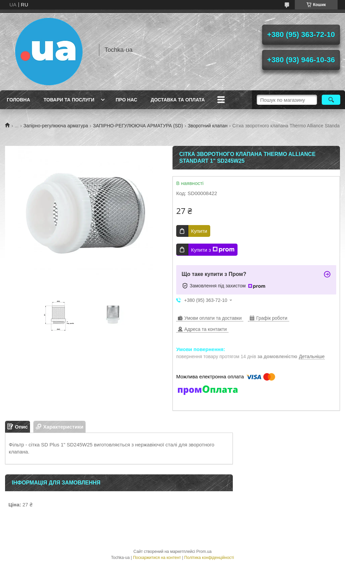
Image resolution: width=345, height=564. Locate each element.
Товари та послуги (68, 99)
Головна (18, 99)
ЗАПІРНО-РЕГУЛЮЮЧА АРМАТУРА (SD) (138, 125)
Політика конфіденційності (209, 557)
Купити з (212, 250)
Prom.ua (204, 551)
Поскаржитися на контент (157, 557)
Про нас (126, 99)
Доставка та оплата (178, 99)
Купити (199, 231)
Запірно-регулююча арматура (56, 125)
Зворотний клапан (207, 125)
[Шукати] (331, 100)
